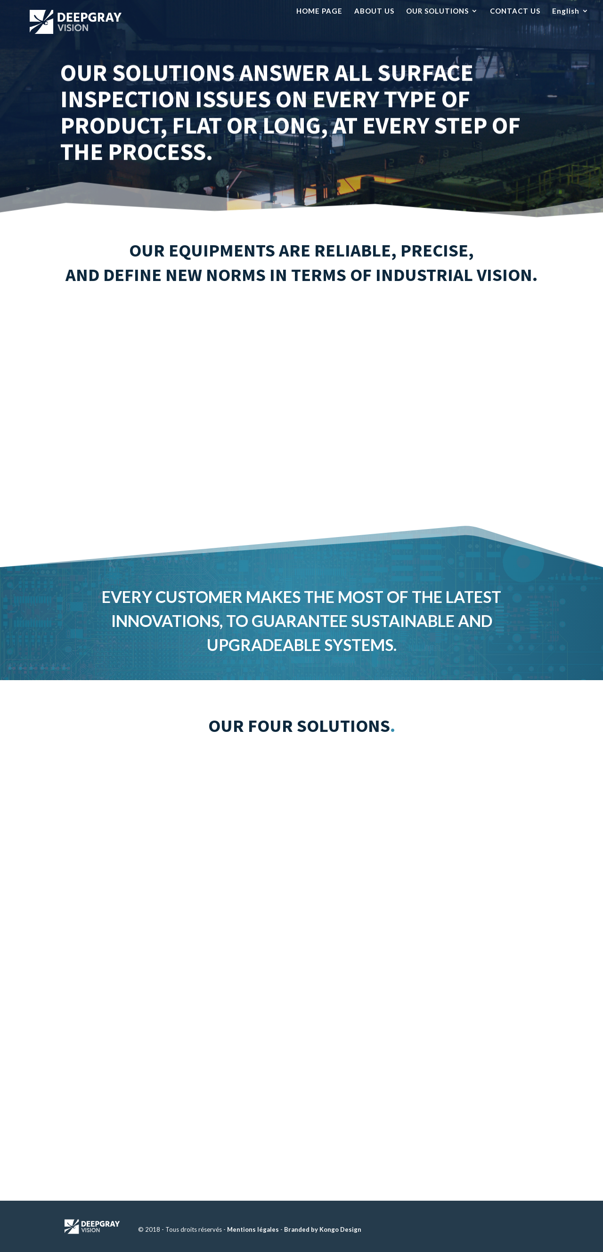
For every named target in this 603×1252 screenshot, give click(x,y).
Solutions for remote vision (173, 1000)
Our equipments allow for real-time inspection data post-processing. (473, 388)
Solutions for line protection (463, 998)
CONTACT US (515, 11)
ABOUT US (374, 11)
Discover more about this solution (124, 904)
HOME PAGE (319, 11)
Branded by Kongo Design (322, 1229)
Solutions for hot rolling (183, 797)
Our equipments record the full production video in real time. (129, 388)
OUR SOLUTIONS (437, 11)
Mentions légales (253, 1229)
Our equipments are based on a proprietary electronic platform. (301, 388)
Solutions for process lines (474, 804)
